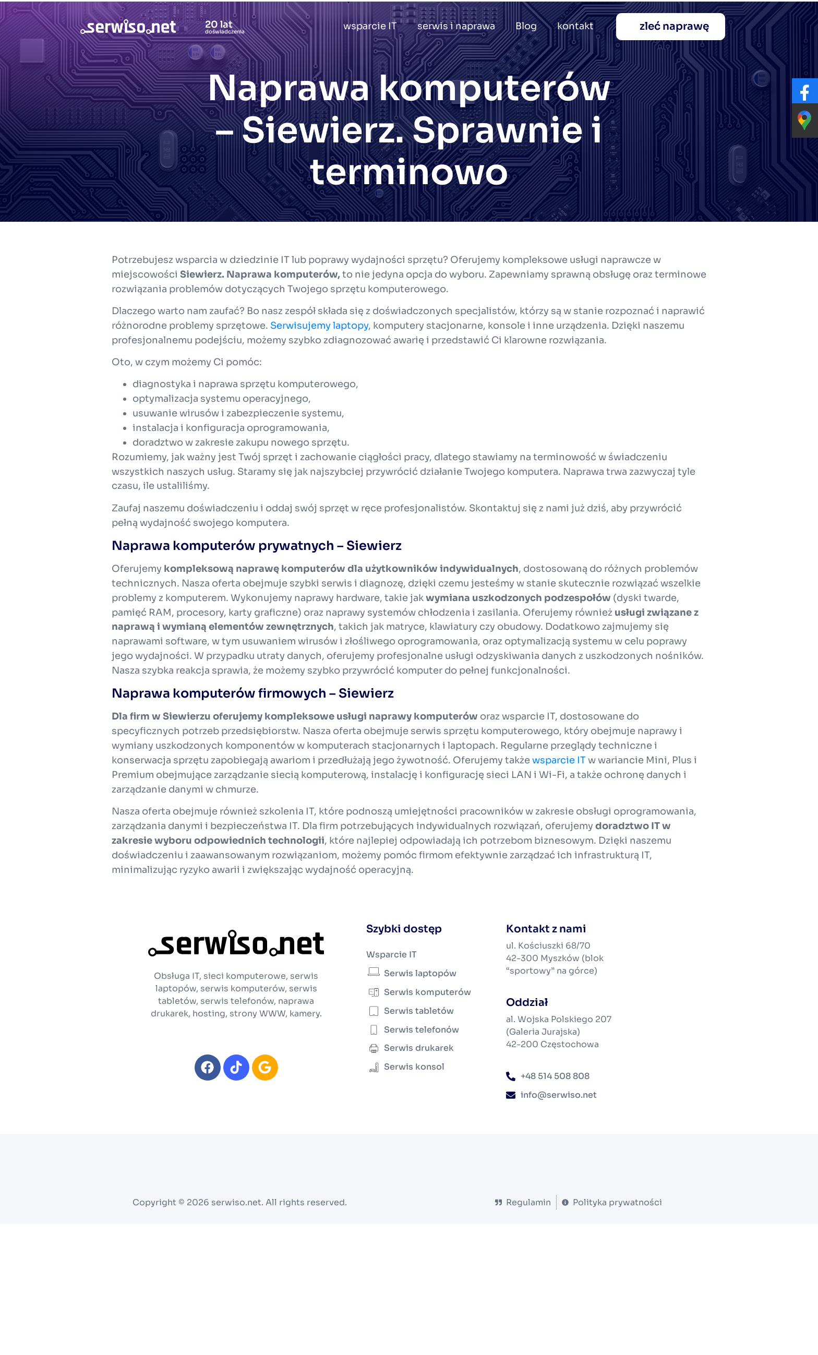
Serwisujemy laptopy (319, 325)
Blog (526, 26)
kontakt (575, 26)
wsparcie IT (370, 26)
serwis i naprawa (456, 26)
